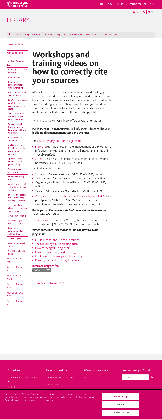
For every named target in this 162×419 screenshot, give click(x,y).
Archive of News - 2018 (15, 294)
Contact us (12, 387)
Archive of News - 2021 (15, 269)
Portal (137, 12)
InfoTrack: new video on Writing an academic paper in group (17, 104)
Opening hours (53, 384)
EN (152, 12)
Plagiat (45, 220)
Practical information (73, 34)
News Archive (15, 44)
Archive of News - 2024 (15, 54)
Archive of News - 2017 (15, 303)
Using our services (32, 34)
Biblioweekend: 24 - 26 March (17, 139)
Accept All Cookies (120, 414)
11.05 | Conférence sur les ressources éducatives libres (16, 116)
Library (18, 20)
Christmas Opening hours (16, 252)
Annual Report (14, 238)
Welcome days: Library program (15, 222)
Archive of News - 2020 (15, 277)
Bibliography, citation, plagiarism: (60, 141)
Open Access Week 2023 (16, 245)
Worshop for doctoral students (17, 71)
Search (17, 34)
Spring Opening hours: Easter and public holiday (16, 161)
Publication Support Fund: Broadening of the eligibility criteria (17, 197)
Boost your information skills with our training (16, 85)
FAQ (86, 377)
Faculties (121, 4)
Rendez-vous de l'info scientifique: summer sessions (17, 187)
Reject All (120, 406)
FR (149, 12)
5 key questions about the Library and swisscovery (17, 208)
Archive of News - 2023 (15, 63)
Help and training (52, 34)
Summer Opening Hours (16, 178)
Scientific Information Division (22, 379)
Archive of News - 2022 (15, 260)
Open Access (92, 34)
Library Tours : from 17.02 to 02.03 (17, 94)
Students (135, 4)
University (105, 4)
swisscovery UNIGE (137, 370)
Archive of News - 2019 (15, 286)
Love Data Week (15, 77)
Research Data (109, 34)
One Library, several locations (60, 377)
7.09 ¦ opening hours (17, 215)
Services (149, 4)
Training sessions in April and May (16, 170)
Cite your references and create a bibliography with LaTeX (70, 196)
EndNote (40, 147)
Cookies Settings (120, 398)
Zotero (39, 159)
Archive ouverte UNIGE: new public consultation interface (16, 149)
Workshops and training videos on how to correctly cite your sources (17, 128)
